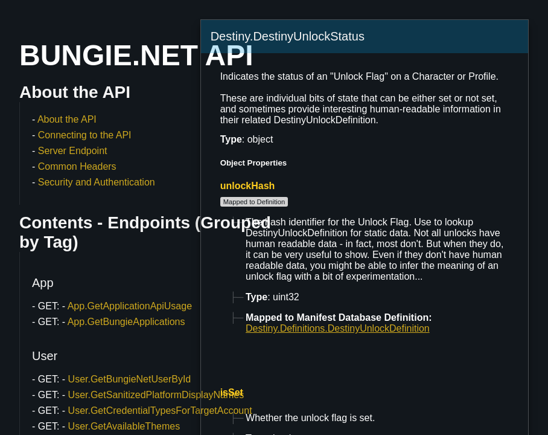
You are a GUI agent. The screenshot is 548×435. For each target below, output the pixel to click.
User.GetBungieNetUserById (129, 379)
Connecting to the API (85, 135)
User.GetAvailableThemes (124, 426)
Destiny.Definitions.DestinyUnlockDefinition (338, 328)
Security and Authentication (96, 182)
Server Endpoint (72, 151)
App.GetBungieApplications (126, 322)
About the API (67, 119)
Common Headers (77, 166)
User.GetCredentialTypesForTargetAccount (160, 410)
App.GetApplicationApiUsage (130, 306)
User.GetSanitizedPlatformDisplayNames (156, 395)
